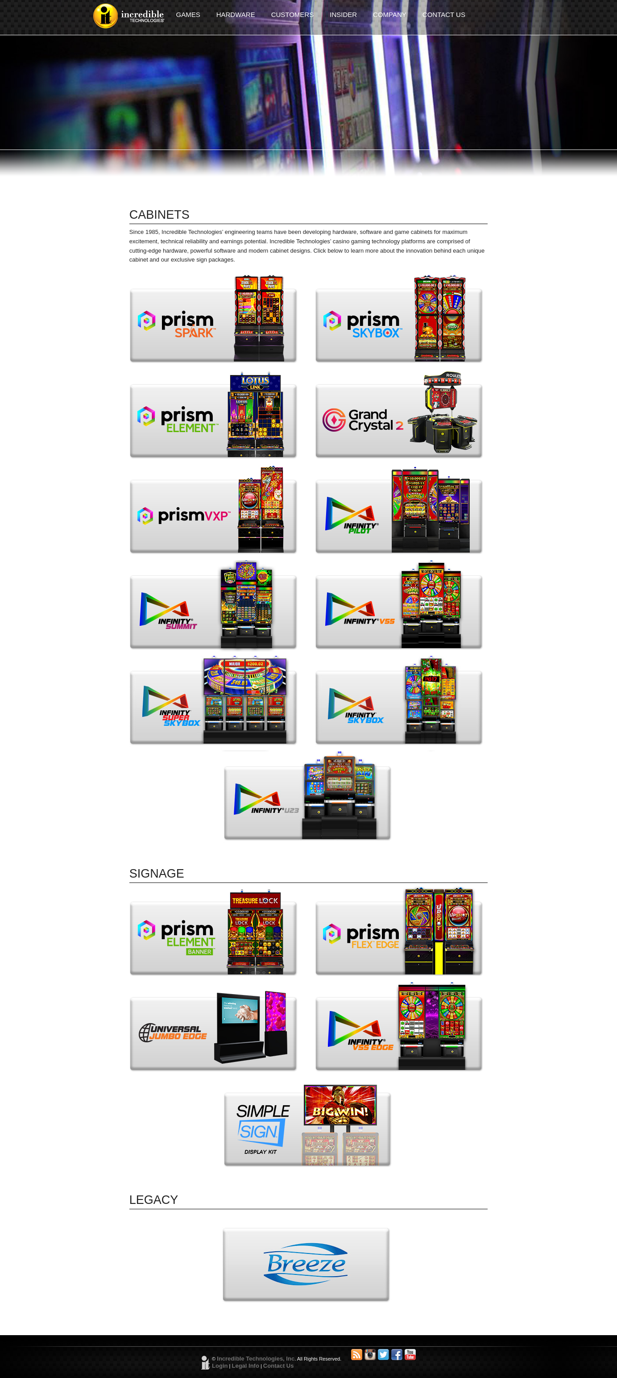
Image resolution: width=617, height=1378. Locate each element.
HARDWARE (235, 14)
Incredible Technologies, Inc (255, 1358)
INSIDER (343, 14)
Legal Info (245, 1365)
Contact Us (278, 1365)
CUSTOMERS (292, 14)
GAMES (188, 14)
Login (220, 1365)
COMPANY (389, 14)
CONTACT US (443, 14)
